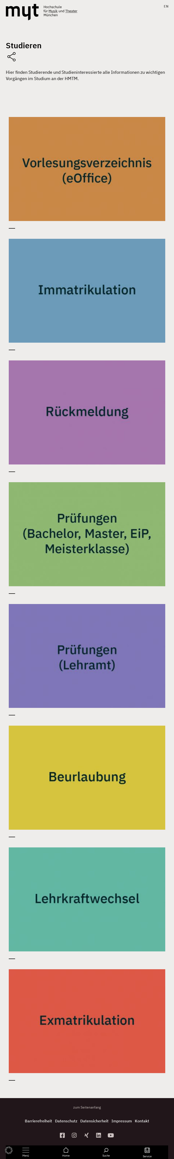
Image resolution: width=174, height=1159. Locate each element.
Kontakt (142, 1120)
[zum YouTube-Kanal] (111, 1135)
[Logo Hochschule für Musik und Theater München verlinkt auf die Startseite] (22, 12)
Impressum (121, 1120)
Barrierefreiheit (38, 1120)
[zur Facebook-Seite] (63, 1135)
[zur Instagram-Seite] (75, 1135)
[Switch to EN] (164, 6)
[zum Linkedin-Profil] (99, 1135)
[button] (9, 1150)
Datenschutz (66, 1120)
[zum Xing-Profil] (87, 1135)
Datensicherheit (94, 1120)
